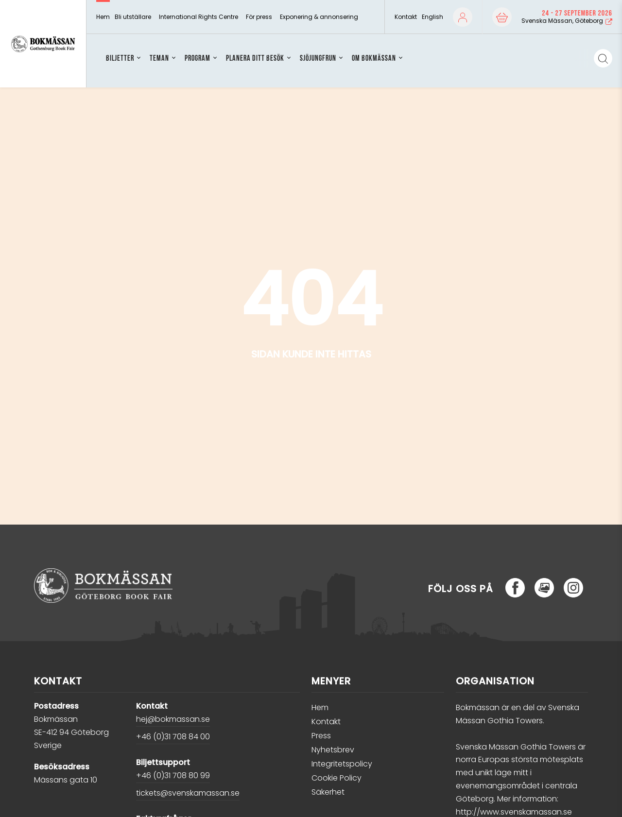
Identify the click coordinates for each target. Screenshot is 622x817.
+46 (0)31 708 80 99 (173, 775)
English (432, 17)
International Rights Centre (198, 17)
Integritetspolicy (341, 763)
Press (321, 735)
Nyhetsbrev (332, 749)
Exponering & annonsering (319, 17)
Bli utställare (133, 17)
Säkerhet (328, 792)
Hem (103, 17)
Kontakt (406, 17)
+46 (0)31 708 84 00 (173, 736)
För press (259, 17)
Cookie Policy (336, 777)
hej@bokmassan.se (173, 719)
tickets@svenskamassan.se (188, 793)
